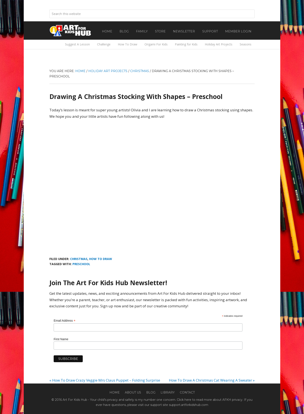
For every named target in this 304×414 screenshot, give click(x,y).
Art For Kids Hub (70, 30)
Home (114, 392)
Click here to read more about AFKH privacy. (210, 400)
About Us (133, 392)
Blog (150, 392)
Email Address (64, 321)
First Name (61, 339)
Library (168, 392)
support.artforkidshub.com (188, 405)
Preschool (81, 264)
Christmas (78, 259)
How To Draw (100, 259)
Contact (187, 392)
